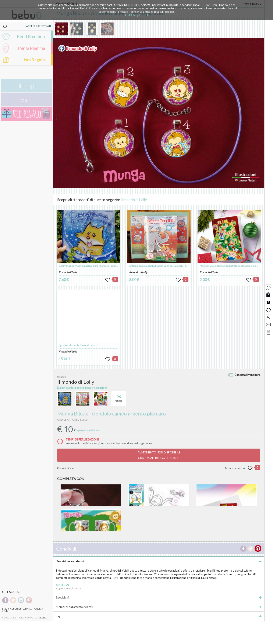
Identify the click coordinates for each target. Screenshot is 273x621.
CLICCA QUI (133, 15)
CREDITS (42, 618)
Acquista (38, 609)
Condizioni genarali (21, 609)
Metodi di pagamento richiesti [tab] (159, 606)
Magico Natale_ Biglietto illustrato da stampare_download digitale (236, 265)
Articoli (119, 396)
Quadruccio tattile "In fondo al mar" (79, 345)
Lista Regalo (33, 59)
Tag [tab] (159, 616)
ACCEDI (30, 26)
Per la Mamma (31, 47)
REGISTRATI (44, 26)
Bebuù (5, 609)
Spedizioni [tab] (159, 597)
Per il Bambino (31, 36)
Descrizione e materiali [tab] (159, 561)
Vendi (5, 611)
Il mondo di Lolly (134, 199)
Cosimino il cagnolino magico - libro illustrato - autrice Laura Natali (95, 265)
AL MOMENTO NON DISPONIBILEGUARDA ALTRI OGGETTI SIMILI (159, 455)
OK (148, 15)
